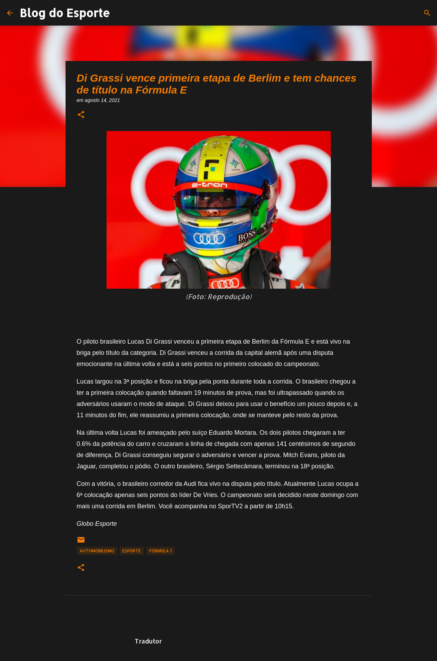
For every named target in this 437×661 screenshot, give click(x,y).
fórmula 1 (160, 550)
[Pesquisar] (427, 13)
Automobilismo (97, 550)
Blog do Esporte (65, 13)
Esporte (131, 550)
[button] (81, 115)
